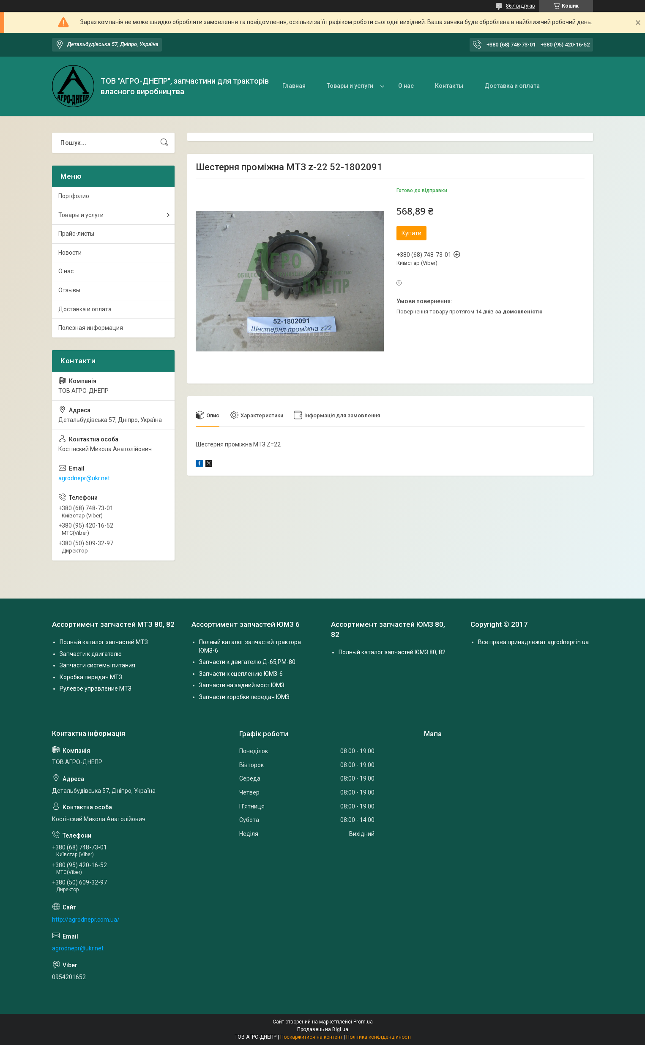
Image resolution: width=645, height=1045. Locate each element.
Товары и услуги (350, 85)
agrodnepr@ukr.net (84, 478)
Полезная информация (90, 327)
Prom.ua (363, 1022)
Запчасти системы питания (97, 665)
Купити (411, 233)
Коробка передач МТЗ (91, 677)
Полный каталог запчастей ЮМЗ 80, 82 (392, 652)
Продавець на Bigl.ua (322, 1029)
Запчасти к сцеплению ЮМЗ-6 (241, 673)
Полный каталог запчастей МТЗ (104, 642)
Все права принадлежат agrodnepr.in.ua (533, 642)
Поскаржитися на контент (311, 1037)
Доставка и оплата (512, 85)
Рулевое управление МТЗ (95, 688)
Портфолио (73, 196)
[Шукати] (164, 143)
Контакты (449, 85)
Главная (294, 85)
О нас (406, 85)
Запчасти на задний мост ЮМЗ (241, 685)
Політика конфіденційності (378, 1037)
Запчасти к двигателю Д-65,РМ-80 (247, 662)
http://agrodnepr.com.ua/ (86, 919)
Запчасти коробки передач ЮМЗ (244, 697)
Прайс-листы (76, 233)
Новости (70, 252)
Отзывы (69, 290)
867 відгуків (520, 6)
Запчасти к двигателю (91, 653)
